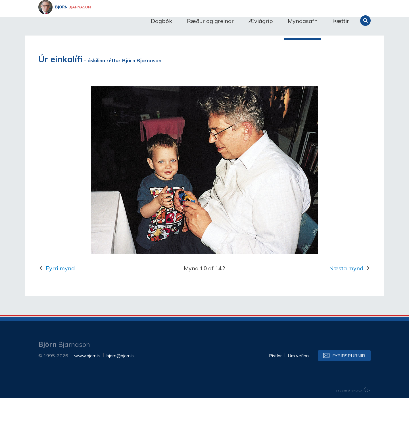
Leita (365, 20)
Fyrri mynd (60, 291)
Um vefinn (298, 378)
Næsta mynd (346, 291)
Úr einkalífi (60, 82)
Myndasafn (303, 20)
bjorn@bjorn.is (121, 378)
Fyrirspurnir (348, 378)
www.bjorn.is (87, 378)
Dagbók (161, 20)
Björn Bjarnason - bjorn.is (95, 21)
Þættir (340, 20)
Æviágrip (261, 20)
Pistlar (275, 378)
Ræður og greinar (210, 20)
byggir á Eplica (353, 412)
